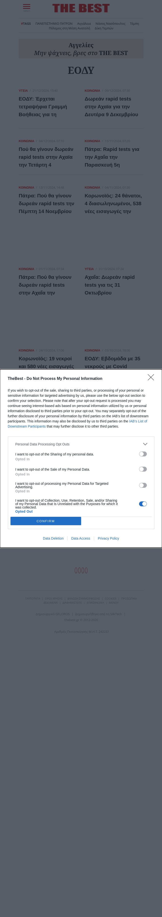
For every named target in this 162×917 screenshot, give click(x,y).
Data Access (80, 538)
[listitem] (81, 444)
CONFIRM (46, 521)
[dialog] (81, 458)
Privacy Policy (108, 538)
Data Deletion (53, 538)
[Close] (152, 379)
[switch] (143, 454)
